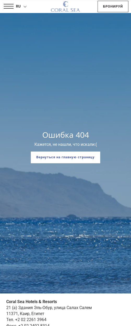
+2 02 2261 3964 (30, 319)
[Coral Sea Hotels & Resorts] (65, 6)
